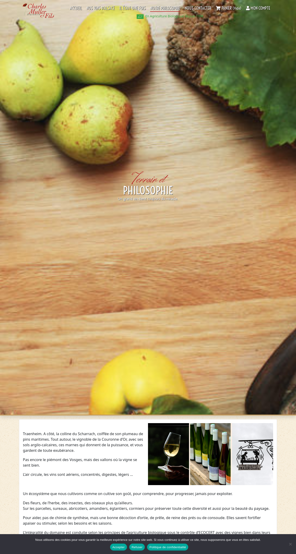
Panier (228, 8)
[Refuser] (290, 544)
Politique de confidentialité (167, 547)
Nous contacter (198, 8)
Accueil (76, 8)
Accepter (118, 547)
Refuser (137, 547)
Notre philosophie (165, 8)
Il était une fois (132, 8)
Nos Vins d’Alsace (100, 8)
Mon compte (258, 8)
